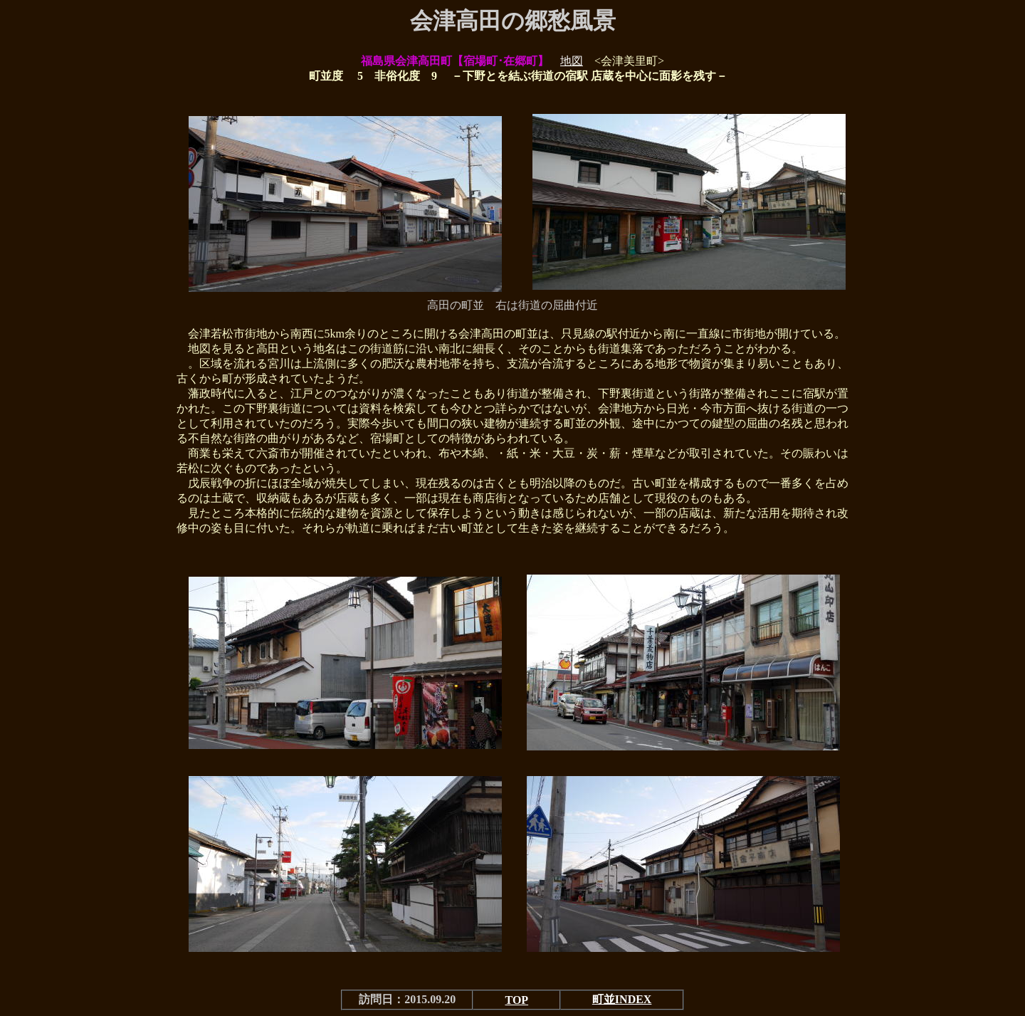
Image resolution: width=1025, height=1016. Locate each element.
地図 (571, 61)
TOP (517, 1000)
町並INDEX (622, 999)
